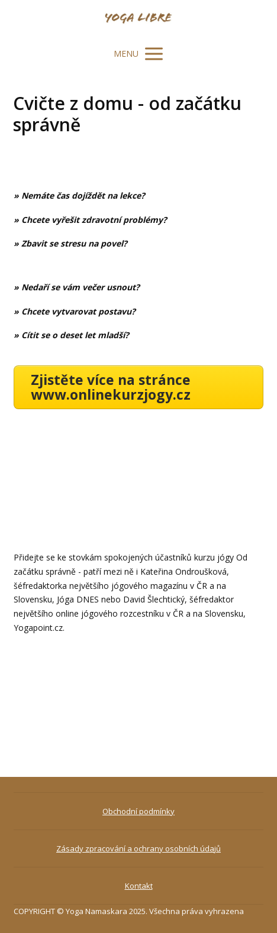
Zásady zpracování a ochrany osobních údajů (138, 848)
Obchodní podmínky (138, 811)
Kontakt (139, 885)
